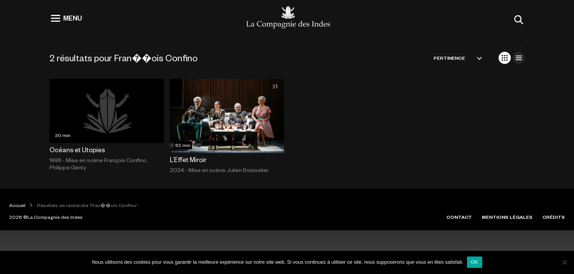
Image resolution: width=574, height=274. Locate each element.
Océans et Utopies (77, 149)
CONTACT (459, 217)
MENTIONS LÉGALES (507, 217)
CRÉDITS (553, 217)
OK (474, 262)
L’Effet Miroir (188, 159)
